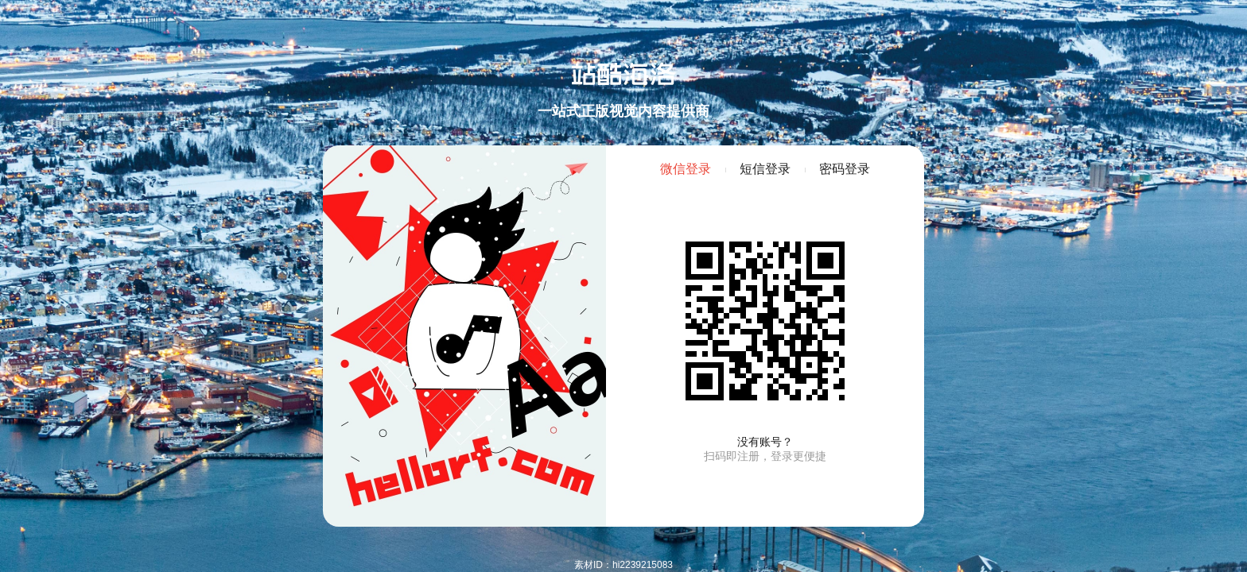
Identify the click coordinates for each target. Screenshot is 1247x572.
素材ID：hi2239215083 (623, 564)
